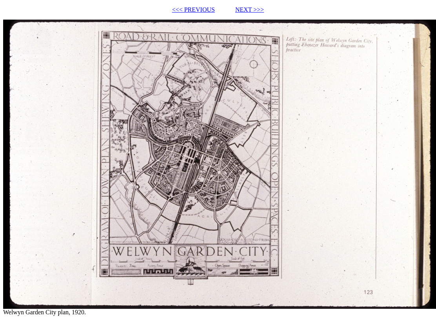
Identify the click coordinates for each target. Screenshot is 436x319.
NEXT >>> (249, 9)
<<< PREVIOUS (193, 9)
